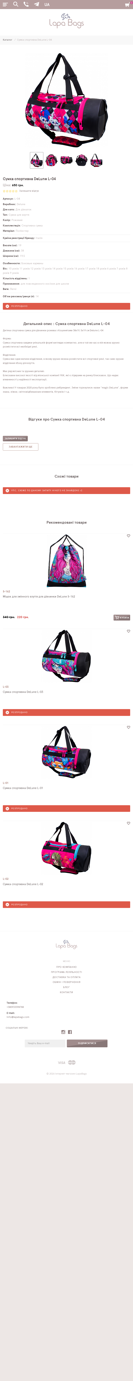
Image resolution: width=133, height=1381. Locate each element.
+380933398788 (15, 1007)
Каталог (8, 40)
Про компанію (66, 967)
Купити (122, 617)
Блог (66, 987)
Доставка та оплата (67, 977)
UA (46, 5)
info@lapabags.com (18, 1017)
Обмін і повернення (66, 982)
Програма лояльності (66, 972)
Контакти (66, 992)
